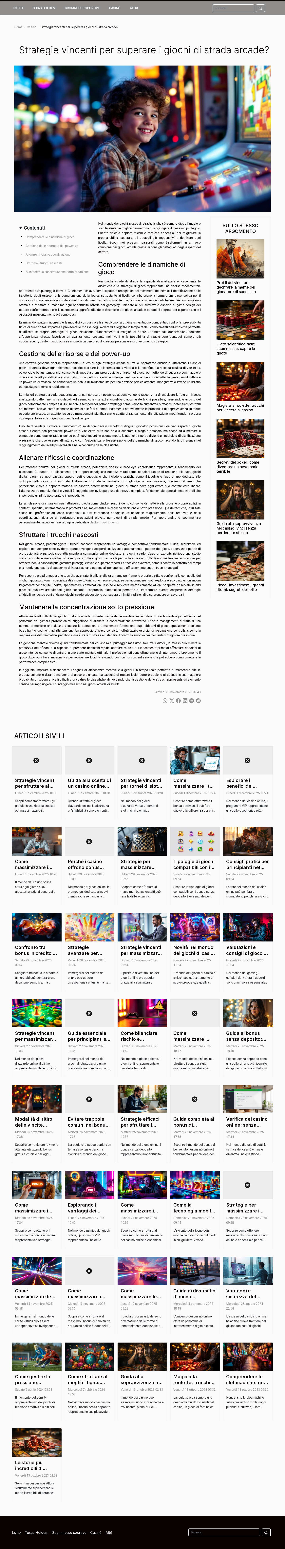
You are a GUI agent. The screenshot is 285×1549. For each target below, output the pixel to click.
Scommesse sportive (82, 8)
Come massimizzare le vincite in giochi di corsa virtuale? (35, 1299)
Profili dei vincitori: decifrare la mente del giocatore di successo (236, 287)
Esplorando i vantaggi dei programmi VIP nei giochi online (89, 1214)
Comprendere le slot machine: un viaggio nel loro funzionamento (245, 1385)
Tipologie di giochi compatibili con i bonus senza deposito (194, 870)
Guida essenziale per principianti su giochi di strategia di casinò (88, 1042)
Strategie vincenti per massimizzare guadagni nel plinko (141, 956)
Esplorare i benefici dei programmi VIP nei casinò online (247, 789)
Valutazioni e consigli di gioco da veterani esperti (247, 953)
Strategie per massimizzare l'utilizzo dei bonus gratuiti (142, 870)
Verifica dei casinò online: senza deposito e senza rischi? (247, 1128)
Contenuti (34, 228)
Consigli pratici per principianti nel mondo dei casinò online (247, 870)
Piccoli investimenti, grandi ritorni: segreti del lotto (240, 587)
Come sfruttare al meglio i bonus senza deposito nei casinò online (89, 1385)
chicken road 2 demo (104, 522)
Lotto (18, 8)
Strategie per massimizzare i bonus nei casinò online (245, 1214)
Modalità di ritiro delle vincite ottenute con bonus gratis (33, 1128)
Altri (134, 8)
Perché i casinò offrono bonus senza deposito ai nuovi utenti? (87, 870)
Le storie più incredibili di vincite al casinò (33, 1468)
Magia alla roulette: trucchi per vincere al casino (240, 407)
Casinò (114, 8)
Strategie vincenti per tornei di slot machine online (141, 786)
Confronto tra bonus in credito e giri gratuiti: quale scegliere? (35, 956)
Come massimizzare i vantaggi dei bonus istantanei (34, 1214)
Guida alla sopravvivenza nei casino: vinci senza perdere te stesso (239, 528)
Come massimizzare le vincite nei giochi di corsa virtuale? (140, 1299)
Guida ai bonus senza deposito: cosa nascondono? (247, 1039)
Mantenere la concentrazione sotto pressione (57, 272)
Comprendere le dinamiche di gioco (50, 237)
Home (18, 27)
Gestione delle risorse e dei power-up (52, 246)
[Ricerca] (233, 8)
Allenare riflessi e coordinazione (48, 254)
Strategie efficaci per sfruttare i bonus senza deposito (140, 1128)
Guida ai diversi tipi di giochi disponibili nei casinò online (195, 1299)
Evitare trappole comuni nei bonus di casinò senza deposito (88, 1128)
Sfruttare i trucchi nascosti (44, 263)
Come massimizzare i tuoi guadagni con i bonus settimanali (194, 789)
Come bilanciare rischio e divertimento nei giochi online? (139, 1042)
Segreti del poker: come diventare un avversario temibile (238, 467)
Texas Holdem (43, 8)
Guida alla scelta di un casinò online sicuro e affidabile (89, 786)
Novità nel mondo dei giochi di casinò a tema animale (194, 953)
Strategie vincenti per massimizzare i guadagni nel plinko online (36, 1042)
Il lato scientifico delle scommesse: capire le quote (236, 348)
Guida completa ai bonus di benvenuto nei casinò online (193, 1128)
